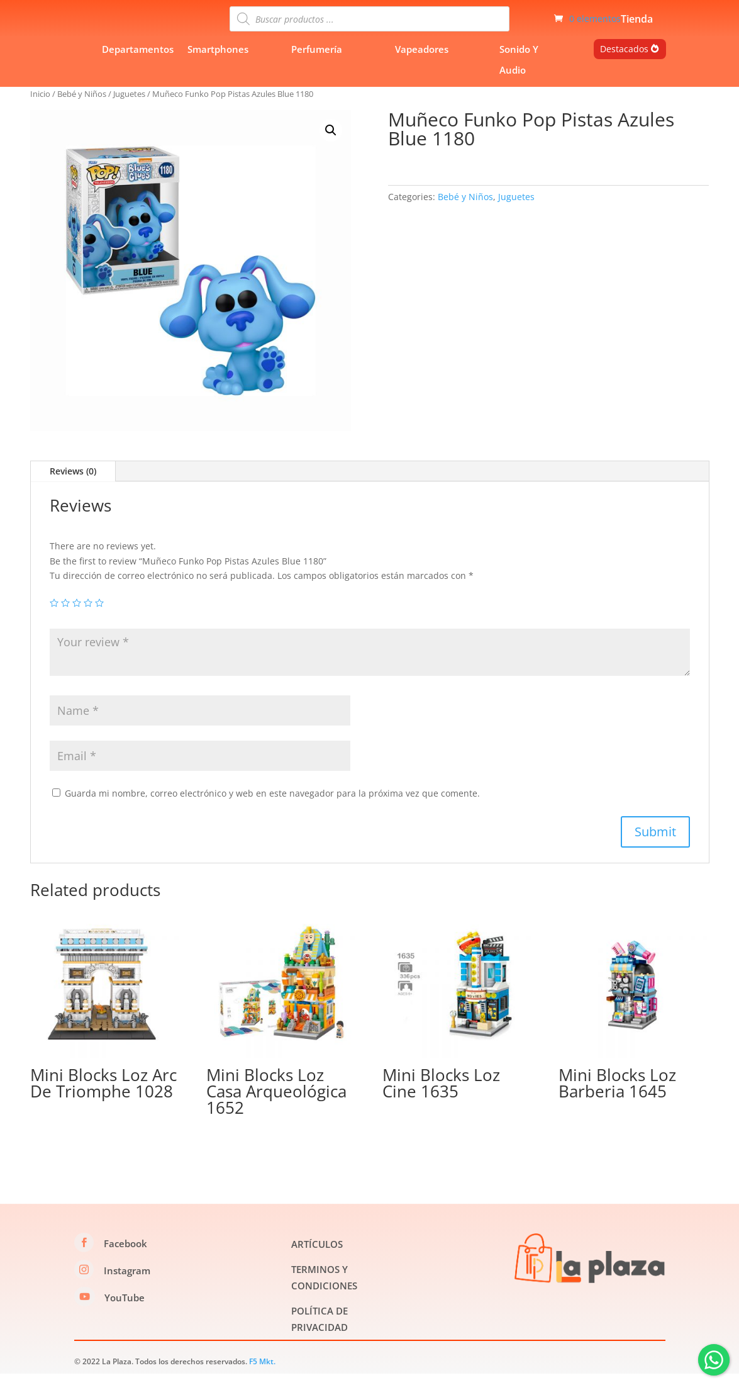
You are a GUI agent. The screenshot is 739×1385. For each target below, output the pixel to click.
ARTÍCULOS (317, 1255)
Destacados (624, 60)
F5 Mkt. (262, 1372)
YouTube (124, 1309)
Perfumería (316, 60)
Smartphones (217, 60)
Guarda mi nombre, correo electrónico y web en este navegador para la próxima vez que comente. (272, 804)
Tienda (637, 25)
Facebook (125, 1254)
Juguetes (129, 105)
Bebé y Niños (81, 105)
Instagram (127, 1282)
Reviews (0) (73, 482)
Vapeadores (421, 60)
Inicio (40, 105)
